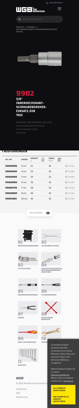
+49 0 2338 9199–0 (54, 3)
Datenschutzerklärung (60, 375)
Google (70, 166)
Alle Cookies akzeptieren (59, 389)
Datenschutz (22, 397)
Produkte (20, 27)
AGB (18, 393)
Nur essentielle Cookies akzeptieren (61, 399)
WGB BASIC (31, 27)
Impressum (21, 389)
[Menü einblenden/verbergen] (59, 8)
